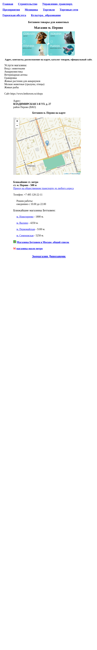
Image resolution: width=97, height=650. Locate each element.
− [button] (17, 126)
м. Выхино (22, 223)
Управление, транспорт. (57, 3)
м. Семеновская (25, 235)
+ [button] (17, 121)
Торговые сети (69, 9)
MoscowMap (75, 173)
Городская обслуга (14, 15)
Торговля (49, 9)
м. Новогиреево (24, 216)
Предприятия (11, 9)
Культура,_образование (46, 15)
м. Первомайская (25, 229)
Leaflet (66, 173)
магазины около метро (29, 248)
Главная (8, 3)
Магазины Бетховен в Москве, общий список (43, 242)
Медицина (31, 9)
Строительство (27, 3)
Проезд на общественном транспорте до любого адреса (43, 188)
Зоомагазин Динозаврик (49, 256)
